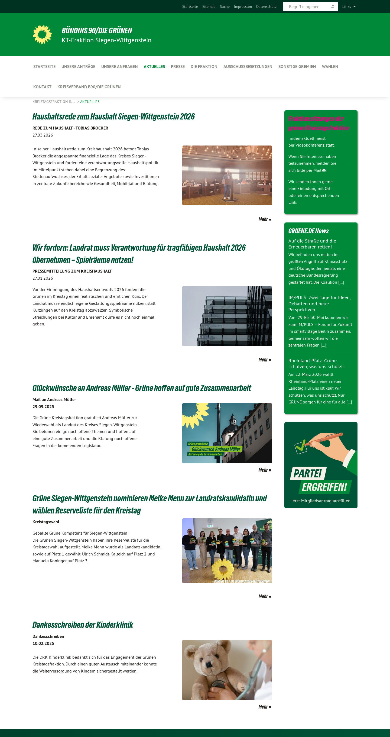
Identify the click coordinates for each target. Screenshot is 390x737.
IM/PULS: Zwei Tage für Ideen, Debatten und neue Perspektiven (319, 303)
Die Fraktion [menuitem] (204, 66)
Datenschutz (266, 6)
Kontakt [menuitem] (42, 87)
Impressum (243, 6)
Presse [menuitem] (178, 66)
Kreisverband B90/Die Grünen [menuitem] (89, 87)
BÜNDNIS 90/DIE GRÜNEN (99, 30)
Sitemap (209, 6)
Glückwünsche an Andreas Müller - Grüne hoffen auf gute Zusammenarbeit (148, 388)
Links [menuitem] (346, 6)
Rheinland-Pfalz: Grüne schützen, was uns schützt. (316, 363)
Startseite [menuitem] (44, 66)
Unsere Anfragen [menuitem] (119, 66)
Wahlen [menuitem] (330, 66)
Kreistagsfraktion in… (54, 101)
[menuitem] (190, 6)
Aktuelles (89, 101)
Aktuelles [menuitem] (154, 66)
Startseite (190, 6)
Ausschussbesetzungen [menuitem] (247, 66)
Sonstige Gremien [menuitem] (297, 66)
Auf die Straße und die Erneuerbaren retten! (312, 244)
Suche (225, 6)
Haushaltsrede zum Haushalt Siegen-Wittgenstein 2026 (119, 116)
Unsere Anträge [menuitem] (78, 66)
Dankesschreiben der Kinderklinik (85, 624)
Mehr (263, 219)
